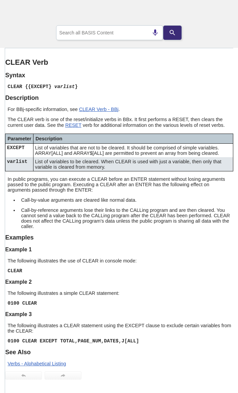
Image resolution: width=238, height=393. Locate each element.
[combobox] (109, 32)
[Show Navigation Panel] (219, 14)
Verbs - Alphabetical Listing (37, 363)
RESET (73, 125)
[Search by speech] (155, 32)
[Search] (172, 32)
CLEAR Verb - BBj (99, 109)
